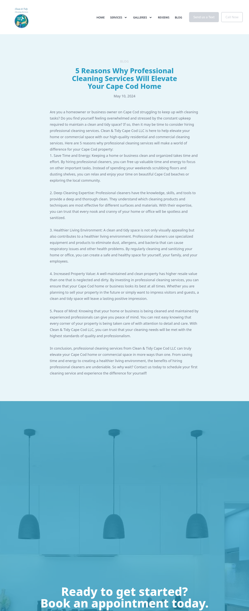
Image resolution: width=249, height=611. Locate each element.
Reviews (163, 17)
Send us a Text (204, 17)
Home (100, 17)
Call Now (231, 17)
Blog (178, 17)
